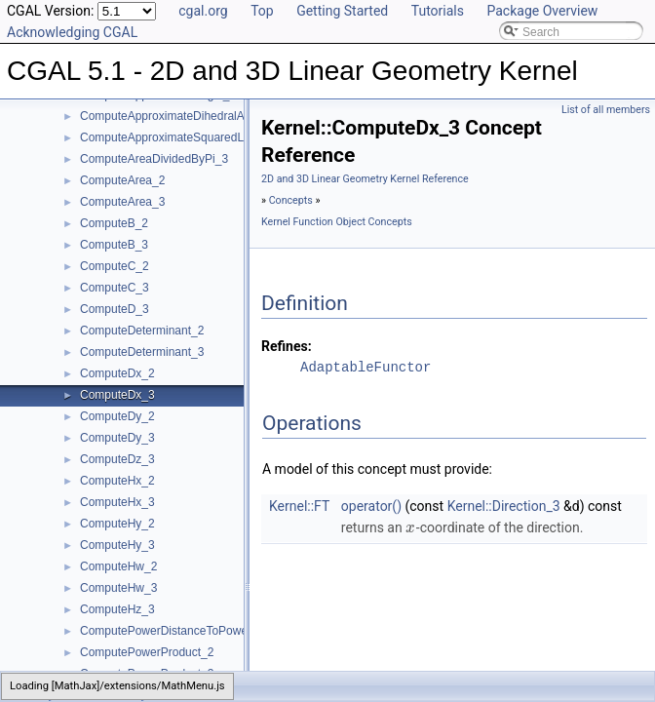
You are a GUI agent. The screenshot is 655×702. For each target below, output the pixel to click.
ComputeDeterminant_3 (142, 352)
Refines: (286, 346)
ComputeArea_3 (122, 202)
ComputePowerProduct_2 (146, 652)
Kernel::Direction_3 (503, 506)
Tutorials (437, 11)
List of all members (605, 109)
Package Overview (541, 11)
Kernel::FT (299, 506)
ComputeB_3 (114, 245)
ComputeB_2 (114, 223)
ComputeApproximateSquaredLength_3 (183, 137)
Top (262, 11)
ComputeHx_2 (117, 481)
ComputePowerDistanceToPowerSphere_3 (191, 631)
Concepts (291, 200)
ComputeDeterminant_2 (142, 330)
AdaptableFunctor (365, 367)
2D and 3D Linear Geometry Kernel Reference (365, 179)
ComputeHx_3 (117, 502)
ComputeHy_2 (117, 523)
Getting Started (342, 11)
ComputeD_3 (114, 309)
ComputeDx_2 (117, 373)
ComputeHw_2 (118, 566)
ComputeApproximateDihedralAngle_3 (180, 116)
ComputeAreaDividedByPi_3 (154, 159)
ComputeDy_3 (117, 438)
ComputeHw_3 (118, 588)
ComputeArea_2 (122, 180)
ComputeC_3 (114, 287)
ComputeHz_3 (117, 609)
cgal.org (202, 11)
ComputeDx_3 (117, 395)
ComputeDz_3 (117, 459)
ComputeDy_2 (117, 416)
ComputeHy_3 (117, 545)
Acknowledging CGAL (72, 32)
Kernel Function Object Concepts (336, 221)
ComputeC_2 (114, 266)
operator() (371, 506)
